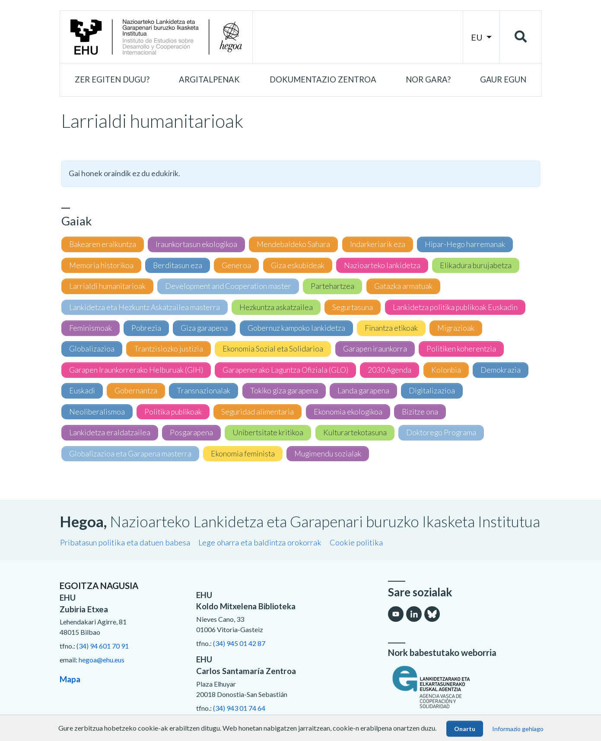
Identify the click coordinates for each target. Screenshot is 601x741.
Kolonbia (446, 369)
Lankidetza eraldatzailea (109, 432)
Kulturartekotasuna (355, 432)
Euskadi (82, 390)
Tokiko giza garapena (284, 390)
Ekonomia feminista (243, 453)
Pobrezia (146, 327)
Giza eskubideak (297, 265)
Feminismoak (90, 327)
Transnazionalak (203, 390)
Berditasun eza (177, 265)
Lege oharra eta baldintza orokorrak (259, 542)
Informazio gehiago (518, 728)
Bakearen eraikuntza (102, 244)
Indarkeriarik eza (377, 244)
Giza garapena (204, 327)
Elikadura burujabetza (476, 265)
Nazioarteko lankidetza (382, 265)
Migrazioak (455, 327)
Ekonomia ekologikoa (348, 411)
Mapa (70, 679)
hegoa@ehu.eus (101, 660)
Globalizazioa (91, 348)
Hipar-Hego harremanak (465, 244)
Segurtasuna (352, 307)
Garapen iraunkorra (375, 348)
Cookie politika (356, 542)
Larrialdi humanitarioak (107, 286)
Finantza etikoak (391, 327)
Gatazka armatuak (403, 286)
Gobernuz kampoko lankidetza (296, 327)
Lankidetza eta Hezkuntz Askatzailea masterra (144, 307)
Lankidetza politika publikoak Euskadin (455, 307)
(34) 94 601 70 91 (102, 646)
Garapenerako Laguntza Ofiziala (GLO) (285, 369)
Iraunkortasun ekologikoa (196, 244)
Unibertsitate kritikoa (267, 432)
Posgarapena (191, 432)
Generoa (236, 265)
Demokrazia (500, 369)
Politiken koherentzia (461, 348)
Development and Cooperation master (228, 286)
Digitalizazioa (432, 390)
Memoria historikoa (101, 265)
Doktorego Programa (441, 432)
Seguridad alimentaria (257, 411)
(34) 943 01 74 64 (239, 708)
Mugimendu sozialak (327, 453)
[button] (112, 79)
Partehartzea (332, 286)
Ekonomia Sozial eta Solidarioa (273, 348)
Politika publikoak (173, 411)
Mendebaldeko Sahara (293, 244)
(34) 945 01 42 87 (239, 643)
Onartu (464, 728)
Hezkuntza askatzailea (276, 307)
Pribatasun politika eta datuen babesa (125, 542)
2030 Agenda (389, 369)
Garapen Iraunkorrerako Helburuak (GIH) (136, 369)
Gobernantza (135, 390)
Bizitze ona (420, 411)
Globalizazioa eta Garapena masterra (130, 453)
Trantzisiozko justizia (168, 348)
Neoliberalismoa (97, 411)
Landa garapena (363, 390)
